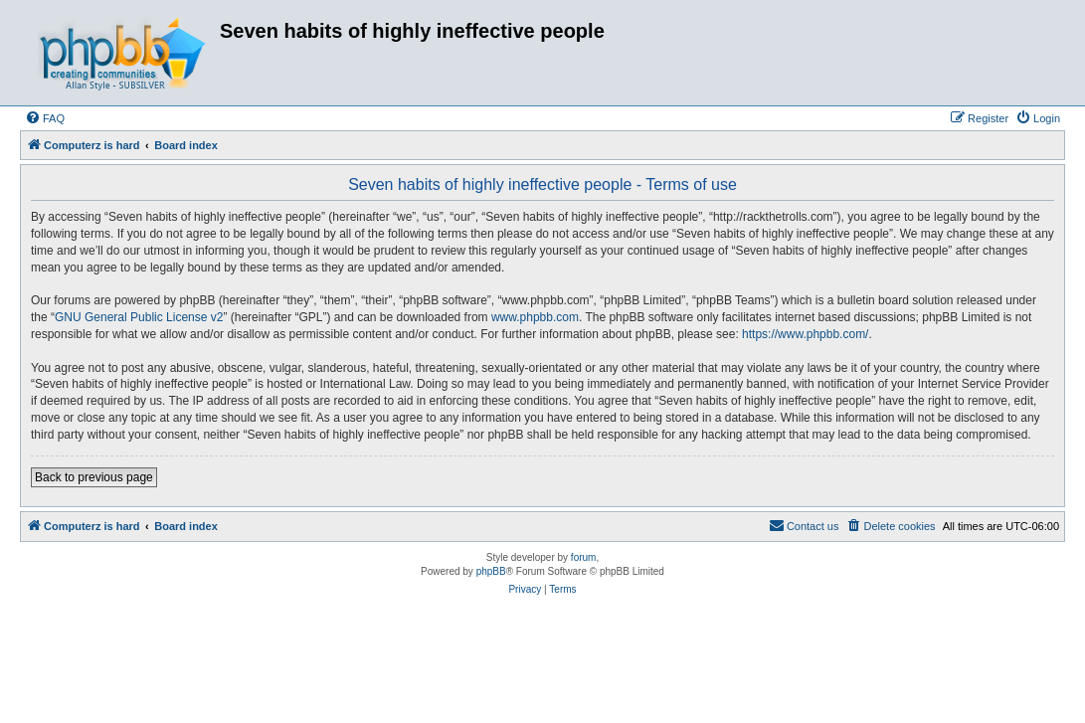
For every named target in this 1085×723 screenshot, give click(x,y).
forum (584, 557)
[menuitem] (45, 118)
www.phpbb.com (535, 317)
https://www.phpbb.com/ (805, 334)
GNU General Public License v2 (139, 317)
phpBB (491, 571)
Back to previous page (94, 477)
